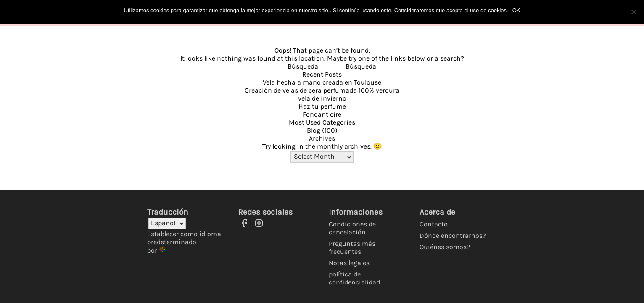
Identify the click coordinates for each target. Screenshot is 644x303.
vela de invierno (322, 98)
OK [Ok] (516, 10)
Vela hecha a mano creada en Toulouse (322, 82)
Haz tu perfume (322, 106)
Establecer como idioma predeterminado (184, 238)
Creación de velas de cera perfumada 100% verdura (322, 90)
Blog (313, 130)
